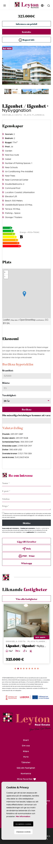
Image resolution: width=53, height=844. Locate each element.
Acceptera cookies (23, 824)
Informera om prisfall (26, 24)
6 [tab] (29, 668)
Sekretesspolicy (8, 515)
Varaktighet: (9, 395)
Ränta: (6, 382)
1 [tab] (15, 668)
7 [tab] (32, 668)
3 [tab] (21, 668)
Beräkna (26, 409)
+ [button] (5, 272)
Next (47, 65)
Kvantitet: (7, 370)
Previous (5, 65)
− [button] (5, 276)
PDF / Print (27, 556)
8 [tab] (35, 668)
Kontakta (26, 31)
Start (26, 740)
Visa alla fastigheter (26, 598)
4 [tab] (23, 668)
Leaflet (6, 320)
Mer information (23, 816)
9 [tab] (38, 668)
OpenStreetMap (27, 320)
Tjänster (26, 762)
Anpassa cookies (23, 832)
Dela (26, 548)
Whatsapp (26, 563)
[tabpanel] (26, 634)
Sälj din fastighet (26, 767)
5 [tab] (26, 668)
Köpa (26, 751)
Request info (26, 40)
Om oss (26, 745)
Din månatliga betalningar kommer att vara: (26, 415)
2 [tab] (18, 668)
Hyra (26, 756)
